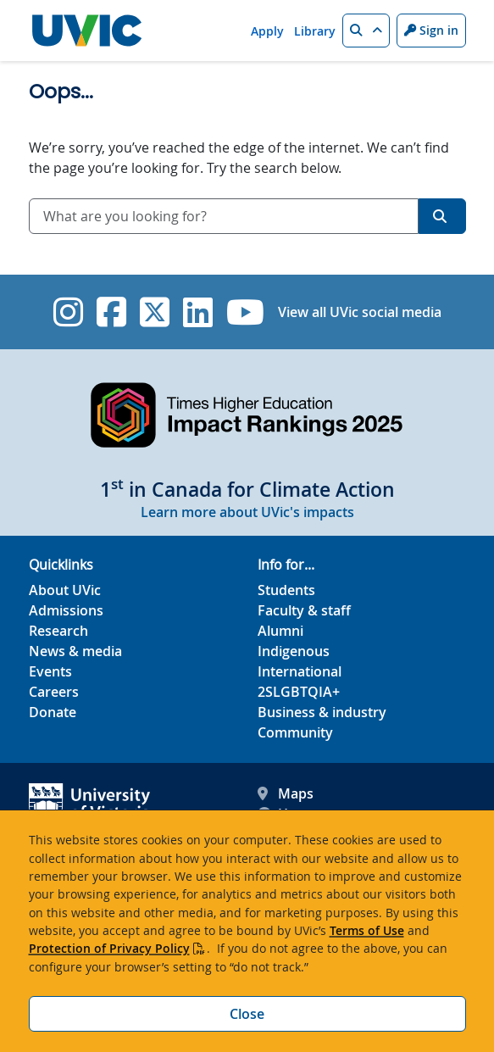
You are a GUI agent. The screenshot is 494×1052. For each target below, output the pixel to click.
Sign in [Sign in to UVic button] (431, 30)
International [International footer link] (299, 671)
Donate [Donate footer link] (52, 712)
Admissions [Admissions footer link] (66, 610)
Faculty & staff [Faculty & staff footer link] (304, 610)
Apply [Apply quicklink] (267, 31)
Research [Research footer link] (58, 630)
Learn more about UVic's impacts (247, 512)
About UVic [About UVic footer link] (65, 590)
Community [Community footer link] (295, 732)
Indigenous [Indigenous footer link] (294, 651)
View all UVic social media (359, 312)
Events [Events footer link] (50, 671)
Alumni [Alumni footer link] (280, 630)
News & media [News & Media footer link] (75, 651)
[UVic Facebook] (111, 312)
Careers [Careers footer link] (54, 691)
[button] (366, 30)
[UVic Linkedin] (198, 312)
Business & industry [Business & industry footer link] (322, 712)
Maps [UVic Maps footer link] (286, 793)
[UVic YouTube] (245, 312)
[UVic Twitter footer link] (154, 312)
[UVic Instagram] (68, 312)
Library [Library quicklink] (315, 31)
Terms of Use (367, 930)
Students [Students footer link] (286, 590)
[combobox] (224, 216)
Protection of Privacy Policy (109, 948)
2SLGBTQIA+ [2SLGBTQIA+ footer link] (299, 691)
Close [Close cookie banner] (247, 1014)
